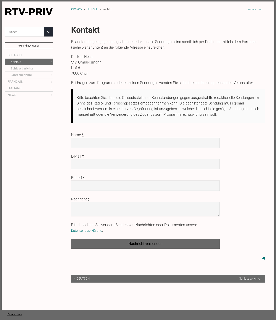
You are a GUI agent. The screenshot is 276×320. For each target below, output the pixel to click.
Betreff (78, 177)
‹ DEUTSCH (82, 278)
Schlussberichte (21, 68)
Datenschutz (14, 314)
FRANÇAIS (15, 81)
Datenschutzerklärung (89, 230)
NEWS (12, 93)
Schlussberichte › (250, 278)
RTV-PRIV (76, 9)
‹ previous (250, 9)
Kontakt (16, 61)
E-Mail (77, 156)
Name (77, 135)
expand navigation (29, 45)
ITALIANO (14, 87)
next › (262, 9)
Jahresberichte (21, 74)
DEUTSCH (92, 9)
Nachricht (80, 199)
